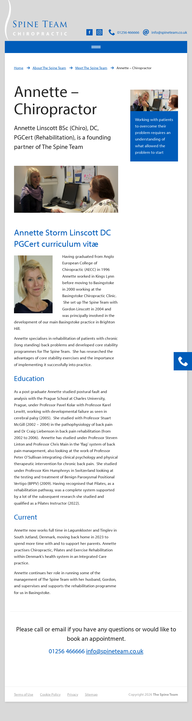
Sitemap (91, 694)
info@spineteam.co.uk (114, 651)
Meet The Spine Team (91, 68)
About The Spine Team (49, 68)
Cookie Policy (50, 694)
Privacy (72, 694)
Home (18, 68)
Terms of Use (23, 694)
